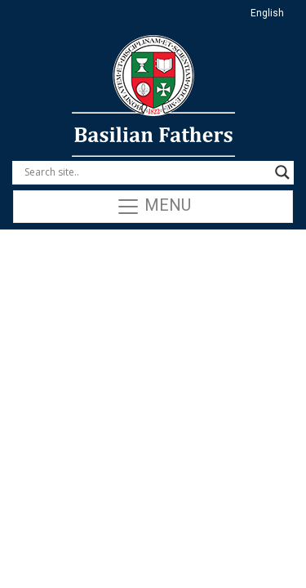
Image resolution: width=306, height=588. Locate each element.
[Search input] (145, 172)
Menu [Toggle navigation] (153, 206)
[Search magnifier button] (282, 172)
